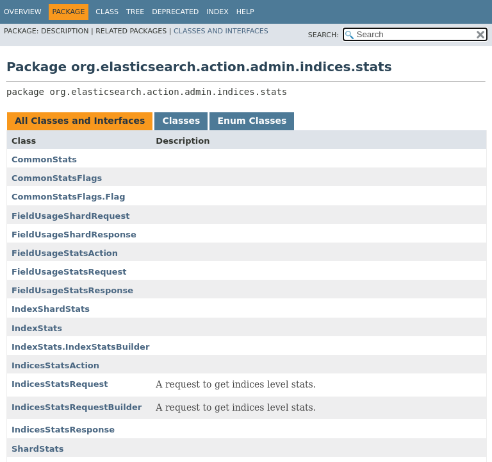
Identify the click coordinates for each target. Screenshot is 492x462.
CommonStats (44, 159)
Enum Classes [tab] (251, 121)
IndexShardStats (51, 309)
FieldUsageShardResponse (74, 234)
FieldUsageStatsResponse (72, 290)
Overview (23, 12)
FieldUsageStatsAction (65, 253)
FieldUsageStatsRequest (69, 272)
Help (245, 12)
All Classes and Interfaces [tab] (80, 121)
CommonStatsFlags (57, 178)
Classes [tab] (181, 121)
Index (217, 12)
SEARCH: (323, 35)
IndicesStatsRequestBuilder (77, 407)
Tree (135, 12)
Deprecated (175, 12)
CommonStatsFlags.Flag (69, 196)
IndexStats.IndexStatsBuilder (80, 347)
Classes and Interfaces (221, 31)
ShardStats (37, 449)
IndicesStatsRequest (60, 384)
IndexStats (37, 328)
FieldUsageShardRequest (70, 216)
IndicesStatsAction (55, 365)
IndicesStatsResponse (63, 429)
